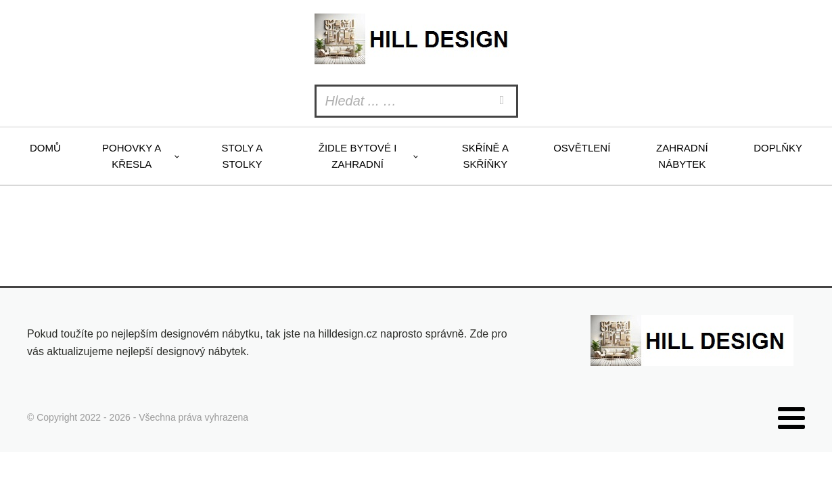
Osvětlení (581, 148)
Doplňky (778, 148)
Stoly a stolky (241, 156)
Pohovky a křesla (131, 156)
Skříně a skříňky (485, 156)
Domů (45, 148)
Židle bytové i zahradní (358, 156)
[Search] (503, 101)
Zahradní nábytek (682, 156)
